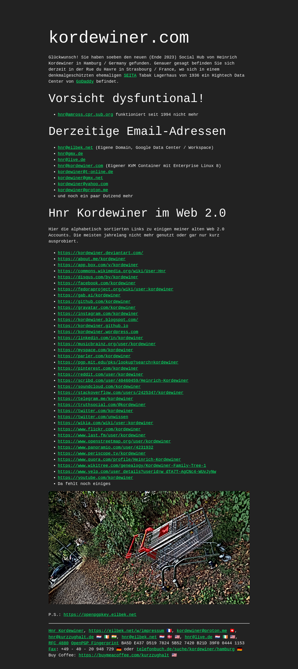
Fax (52, 649)
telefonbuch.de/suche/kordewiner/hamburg (185, 649)
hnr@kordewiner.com (80, 166)
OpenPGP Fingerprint (95, 643)
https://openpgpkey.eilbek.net (100, 614)
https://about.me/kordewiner (92, 259)
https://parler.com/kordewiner (94, 356)
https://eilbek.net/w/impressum (126, 630)
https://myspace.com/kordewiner (95, 350)
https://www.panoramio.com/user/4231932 (105, 447)
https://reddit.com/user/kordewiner (100, 374)
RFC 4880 (59, 643)
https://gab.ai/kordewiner (89, 295)
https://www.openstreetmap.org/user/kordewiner (114, 441)
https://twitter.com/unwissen (93, 417)
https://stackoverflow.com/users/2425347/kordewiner (121, 392)
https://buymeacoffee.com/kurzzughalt (124, 655)
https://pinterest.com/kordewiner (98, 368)
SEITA (130, 75)
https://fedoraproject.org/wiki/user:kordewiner (116, 289)
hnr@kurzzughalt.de (71, 637)
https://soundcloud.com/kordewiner (99, 386)
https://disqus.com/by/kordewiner (98, 277)
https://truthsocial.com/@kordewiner (102, 405)
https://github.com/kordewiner (94, 301)
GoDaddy (85, 81)
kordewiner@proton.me (83, 190)
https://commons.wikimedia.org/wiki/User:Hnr (112, 271)
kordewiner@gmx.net (80, 178)
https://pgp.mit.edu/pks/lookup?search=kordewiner (118, 362)
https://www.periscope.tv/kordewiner (102, 453)
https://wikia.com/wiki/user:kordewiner (105, 423)
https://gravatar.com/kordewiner (97, 307)
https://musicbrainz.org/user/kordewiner (107, 344)
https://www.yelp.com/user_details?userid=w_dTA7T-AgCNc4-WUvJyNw (137, 471)
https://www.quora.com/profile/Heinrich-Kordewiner (119, 459)
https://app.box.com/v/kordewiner (98, 265)
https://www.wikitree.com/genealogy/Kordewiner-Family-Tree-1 (132, 465)
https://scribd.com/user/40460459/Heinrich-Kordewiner (123, 380)
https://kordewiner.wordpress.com (98, 332)
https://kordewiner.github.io (93, 326)
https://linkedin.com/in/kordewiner (100, 338)
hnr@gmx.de (70, 153)
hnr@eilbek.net (75, 147)
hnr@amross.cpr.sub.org (85, 114)
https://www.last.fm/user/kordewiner (102, 435)
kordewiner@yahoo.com (83, 184)
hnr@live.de (72, 159)
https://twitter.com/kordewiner (95, 411)
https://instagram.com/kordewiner (98, 313)
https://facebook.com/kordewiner (97, 283)
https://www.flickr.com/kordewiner (99, 429)
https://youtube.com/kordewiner (95, 477)
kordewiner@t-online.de (85, 172)
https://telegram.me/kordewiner (95, 398)
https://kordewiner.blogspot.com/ (98, 319)
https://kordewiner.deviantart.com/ (100, 253)
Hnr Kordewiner (66, 630)
